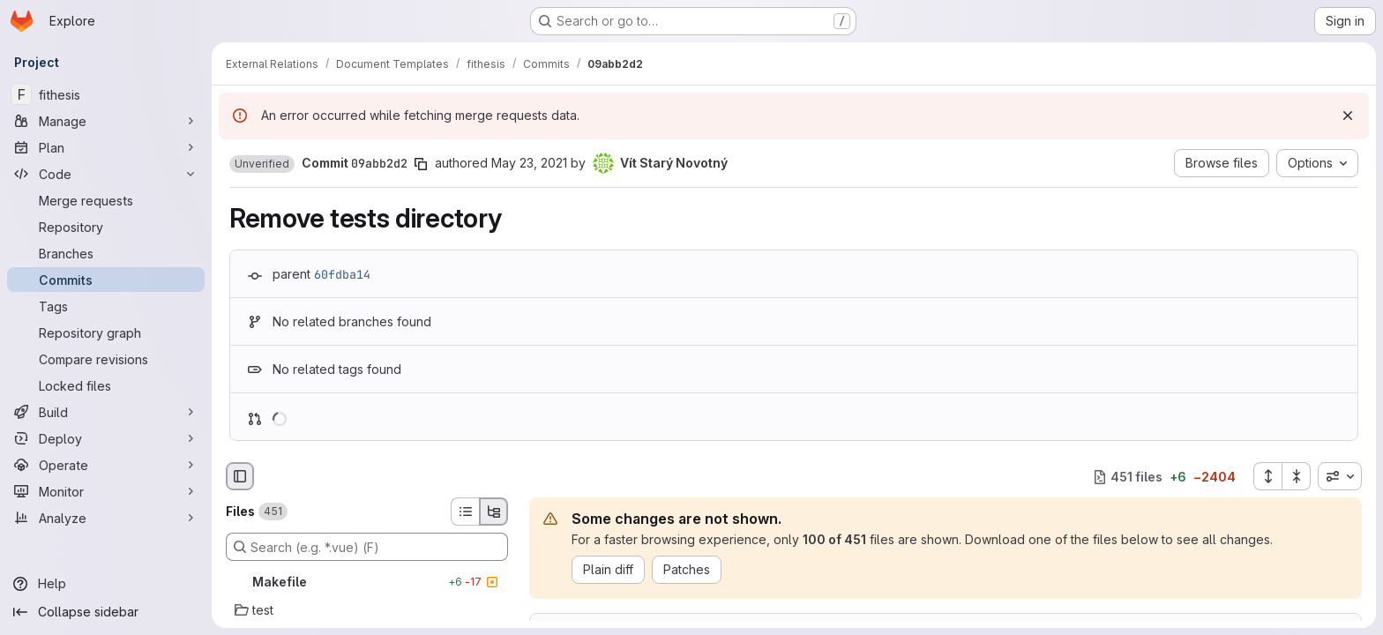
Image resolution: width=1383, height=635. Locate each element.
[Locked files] (106, 385)
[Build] (106, 412)
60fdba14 (342, 274)
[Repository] (106, 226)
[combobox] (1340, 476)
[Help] (106, 584)
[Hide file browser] (240, 476)
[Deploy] (106, 438)
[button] (262, 164)
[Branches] (106, 253)
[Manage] (106, 120)
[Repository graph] (106, 332)
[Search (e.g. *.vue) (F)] (367, 547)
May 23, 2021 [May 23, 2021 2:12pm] (529, 162)
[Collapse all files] (1296, 476)
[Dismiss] (1347, 115)
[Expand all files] (1267, 476)
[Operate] (106, 464)
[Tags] (106, 306)
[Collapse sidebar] (106, 612)
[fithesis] (106, 94)
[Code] (106, 173)
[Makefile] (367, 582)
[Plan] (106, 147)
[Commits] (106, 279)
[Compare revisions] (106, 359)
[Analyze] (106, 517)
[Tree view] (494, 511)
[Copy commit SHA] (420, 164)
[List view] (465, 511)
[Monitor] (106, 491)
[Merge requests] (106, 200)
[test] (367, 610)
